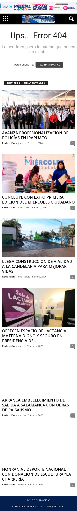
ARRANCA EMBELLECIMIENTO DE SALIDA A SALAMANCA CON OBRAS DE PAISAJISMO (35, 405)
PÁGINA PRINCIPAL (49, 64)
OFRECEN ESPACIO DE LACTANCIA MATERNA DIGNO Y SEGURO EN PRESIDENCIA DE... (34, 335)
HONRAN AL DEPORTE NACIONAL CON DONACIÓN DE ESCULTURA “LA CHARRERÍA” (36, 474)
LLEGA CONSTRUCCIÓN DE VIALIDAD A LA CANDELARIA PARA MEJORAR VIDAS (37, 266)
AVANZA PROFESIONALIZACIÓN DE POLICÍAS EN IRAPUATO (35, 135)
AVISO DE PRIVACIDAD (39, 500)
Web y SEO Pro (55, 506)
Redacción (8, 143)
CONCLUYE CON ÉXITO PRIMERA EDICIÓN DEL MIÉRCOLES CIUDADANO (38, 200)
